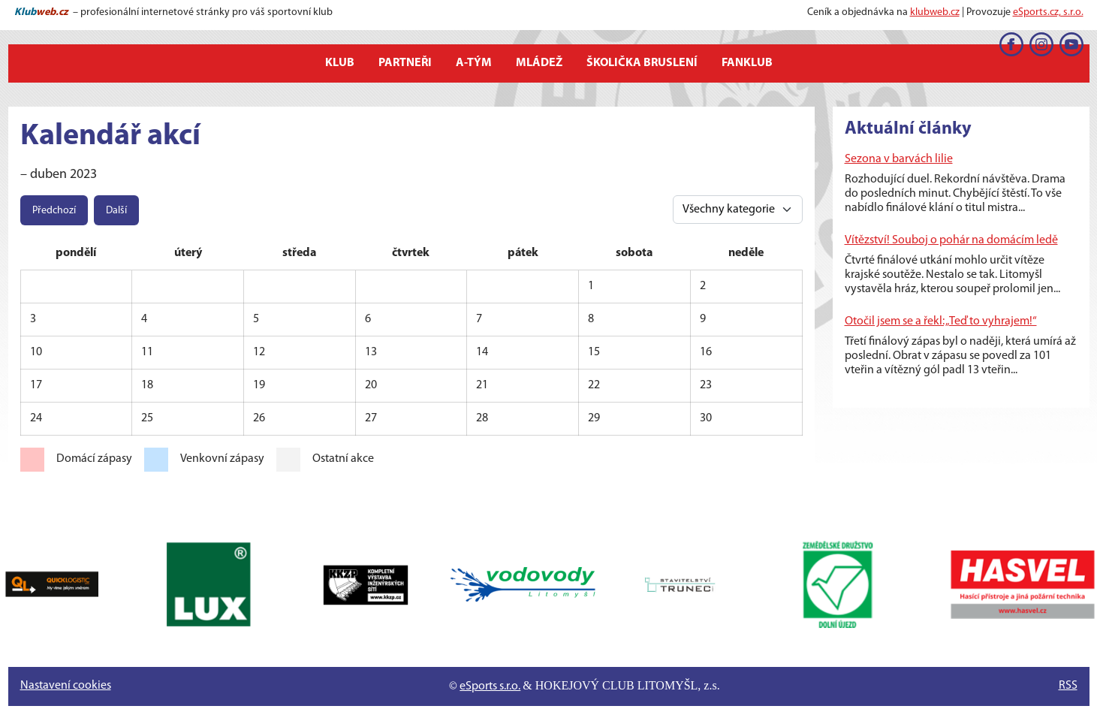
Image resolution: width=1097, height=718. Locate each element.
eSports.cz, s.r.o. (1048, 12)
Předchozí (54, 210)
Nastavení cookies (65, 686)
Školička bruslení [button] (642, 63)
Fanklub (747, 63)
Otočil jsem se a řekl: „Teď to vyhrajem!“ (941, 321)
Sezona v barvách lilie (899, 159)
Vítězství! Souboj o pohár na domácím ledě (951, 240)
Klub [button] (339, 63)
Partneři (405, 63)
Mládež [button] (539, 63)
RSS (1068, 686)
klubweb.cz (935, 12)
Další (116, 210)
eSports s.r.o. (490, 686)
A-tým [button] (474, 63)
